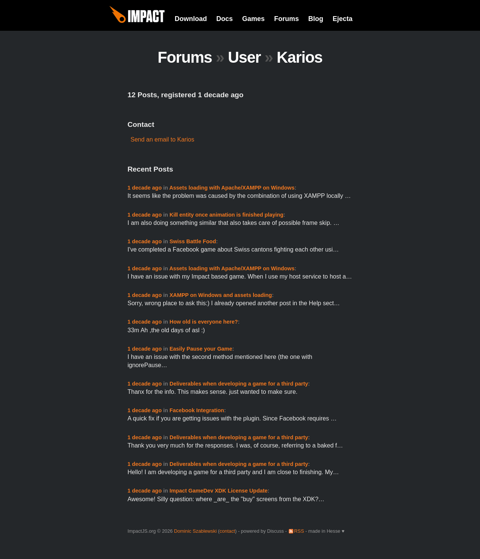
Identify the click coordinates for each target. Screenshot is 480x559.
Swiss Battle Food (193, 241)
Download (191, 19)
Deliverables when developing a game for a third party (239, 384)
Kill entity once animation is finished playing (227, 215)
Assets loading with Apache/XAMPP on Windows (231, 188)
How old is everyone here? (204, 322)
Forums (286, 19)
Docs (224, 19)
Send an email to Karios (162, 139)
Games (253, 19)
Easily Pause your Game (201, 349)
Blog (315, 19)
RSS (299, 531)
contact (227, 531)
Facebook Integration (197, 410)
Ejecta (342, 19)
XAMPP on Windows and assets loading (221, 295)
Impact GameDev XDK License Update (219, 491)
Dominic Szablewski (195, 531)
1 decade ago (145, 188)
